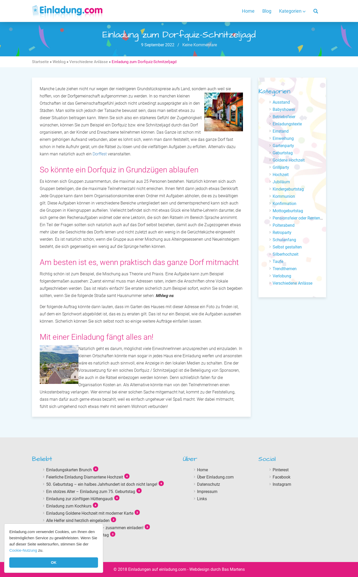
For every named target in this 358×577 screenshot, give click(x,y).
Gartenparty (283, 145)
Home (248, 11)
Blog (266, 11)
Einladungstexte (287, 124)
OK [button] (53, 562)
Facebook (281, 477)
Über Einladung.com (215, 477)
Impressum (207, 491)
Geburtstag (283, 152)
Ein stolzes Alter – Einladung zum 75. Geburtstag (90, 491)
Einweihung (283, 138)
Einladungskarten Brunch (69, 469)
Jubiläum (281, 181)
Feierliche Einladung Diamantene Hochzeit (84, 477)
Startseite (40, 61)
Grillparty (281, 167)
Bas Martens (233, 569)
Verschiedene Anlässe (88, 61)
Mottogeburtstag (288, 210)
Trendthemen (285, 268)
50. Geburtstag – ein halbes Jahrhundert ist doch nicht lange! (101, 484)
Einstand (281, 131)
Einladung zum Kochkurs (69, 506)
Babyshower (284, 109)
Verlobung (282, 276)
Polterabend (284, 225)
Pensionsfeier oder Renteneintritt (302, 218)
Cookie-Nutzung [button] (23, 550)
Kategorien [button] (292, 11)
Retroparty (282, 232)
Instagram (282, 484)
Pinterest (281, 469)
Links (202, 498)
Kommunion (284, 196)
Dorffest (100, 153)
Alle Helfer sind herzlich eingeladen (78, 520)
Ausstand (281, 102)
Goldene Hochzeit (289, 160)
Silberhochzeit (285, 254)
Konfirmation (284, 203)
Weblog (59, 61)
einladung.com (172, 569)
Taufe (278, 261)
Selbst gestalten (287, 247)
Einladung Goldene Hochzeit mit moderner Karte (89, 513)
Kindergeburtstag (288, 189)
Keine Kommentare (199, 44)
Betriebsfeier (284, 116)
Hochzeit (281, 174)
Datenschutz (208, 484)
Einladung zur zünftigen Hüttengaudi (79, 498)
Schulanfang (284, 239)
